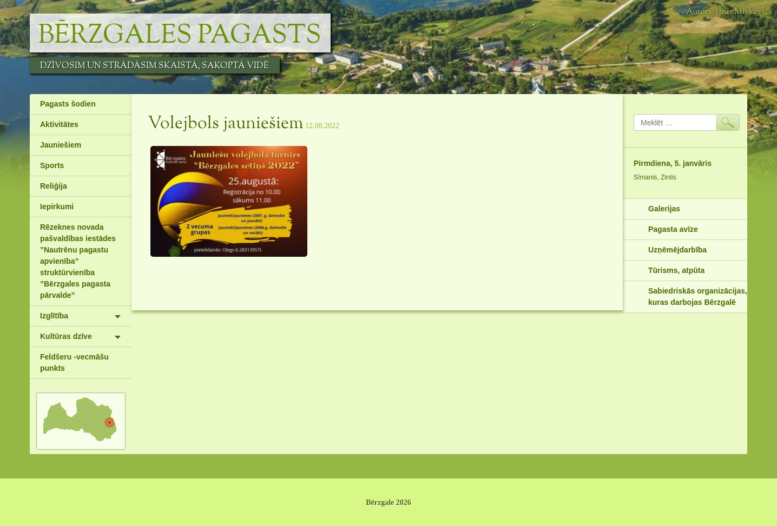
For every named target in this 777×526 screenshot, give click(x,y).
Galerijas (664, 208)
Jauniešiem (60, 145)
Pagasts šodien (68, 103)
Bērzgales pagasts (179, 36)
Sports (52, 165)
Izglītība (54, 315)
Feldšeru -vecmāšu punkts (74, 362)
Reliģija (53, 186)
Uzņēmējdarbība (677, 249)
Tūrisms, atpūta (676, 270)
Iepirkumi (57, 206)
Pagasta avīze (673, 229)
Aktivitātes (59, 124)
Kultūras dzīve (66, 336)
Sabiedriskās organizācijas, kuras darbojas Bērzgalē (697, 297)
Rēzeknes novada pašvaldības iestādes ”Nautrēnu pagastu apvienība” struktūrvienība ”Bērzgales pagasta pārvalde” (78, 261)
